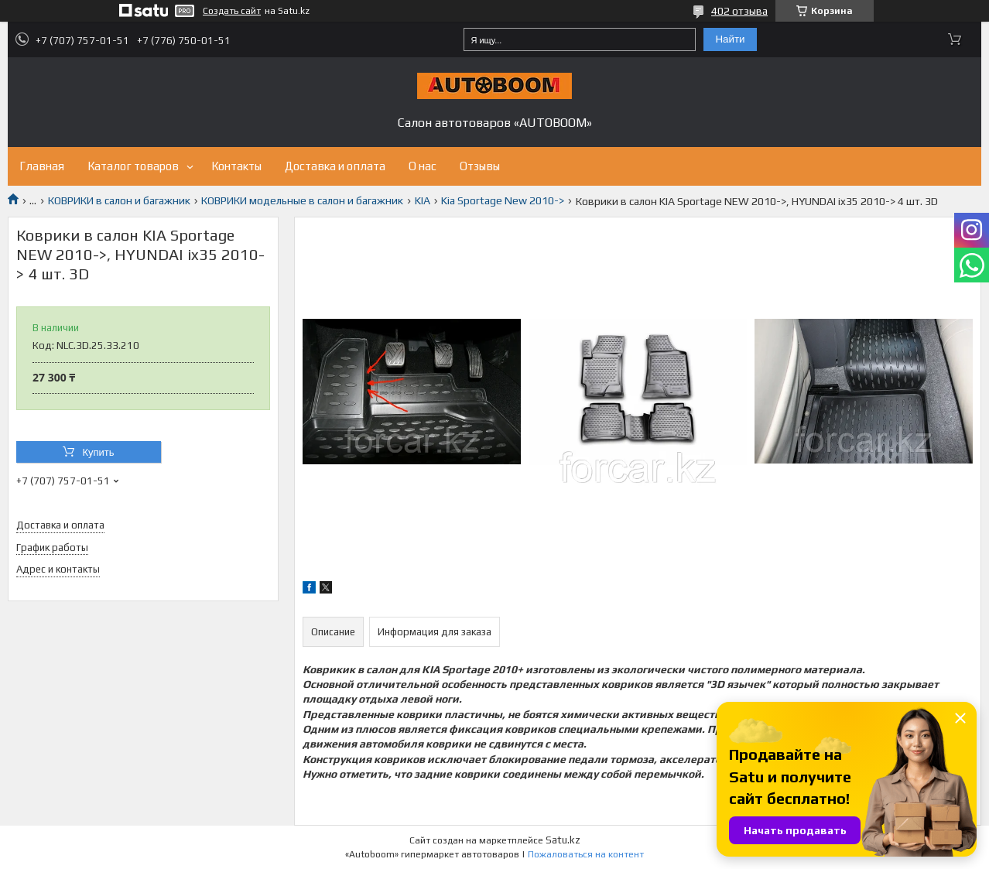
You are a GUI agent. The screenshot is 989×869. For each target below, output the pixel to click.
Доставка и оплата (335, 166)
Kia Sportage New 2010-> (502, 200)
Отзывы (480, 166)
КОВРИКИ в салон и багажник (119, 200)
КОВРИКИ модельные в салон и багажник (302, 200)
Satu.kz (563, 840)
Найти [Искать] (729, 39)
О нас (422, 166)
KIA (422, 200)
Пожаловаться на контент (586, 854)
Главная (41, 166)
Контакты (236, 166)
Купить (98, 452)
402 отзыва (739, 11)
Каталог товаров (133, 166)
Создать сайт (232, 10)
